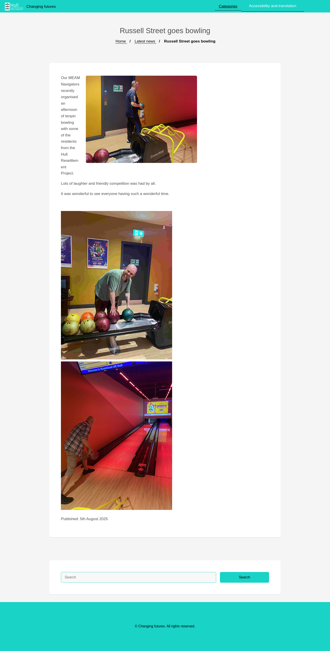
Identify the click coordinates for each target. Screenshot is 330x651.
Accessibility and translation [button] (272, 6)
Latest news (145, 41)
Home (121, 41)
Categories (228, 6)
